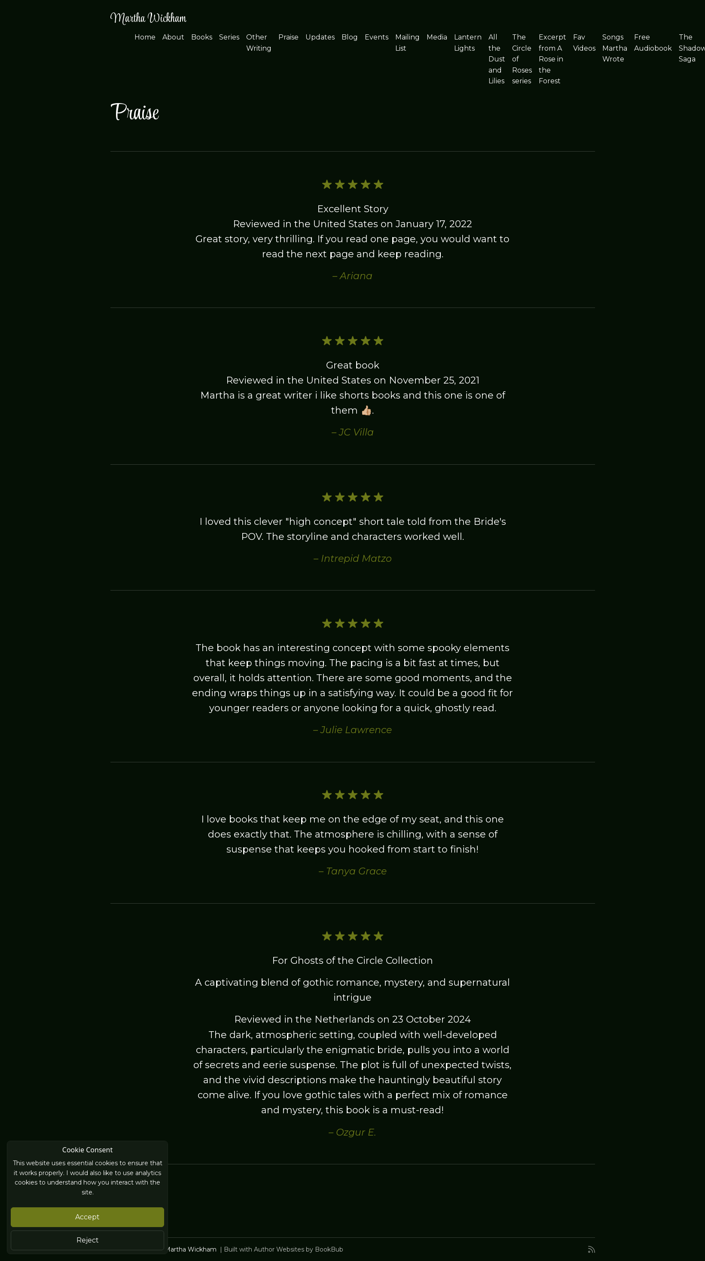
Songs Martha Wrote (614, 48)
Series (229, 37)
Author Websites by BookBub (298, 1249)
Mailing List (407, 42)
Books (201, 37)
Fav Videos (584, 42)
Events (376, 37)
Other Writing (259, 42)
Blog (350, 37)
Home (145, 37)
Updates (320, 37)
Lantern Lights (468, 42)
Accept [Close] (87, 1217)
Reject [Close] (87, 1240)
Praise (288, 37)
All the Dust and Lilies (496, 59)
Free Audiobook (653, 42)
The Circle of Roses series (522, 59)
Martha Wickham (148, 19)
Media (437, 37)
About (173, 37)
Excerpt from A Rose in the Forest (552, 59)
